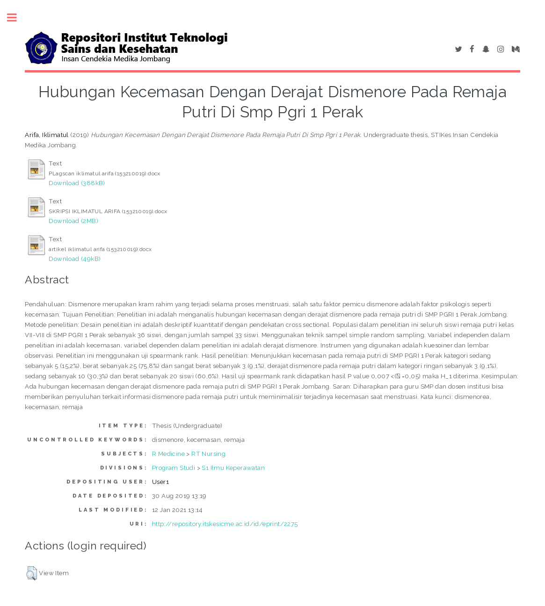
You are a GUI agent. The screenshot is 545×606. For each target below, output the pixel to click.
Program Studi (173, 467)
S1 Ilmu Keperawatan (233, 467)
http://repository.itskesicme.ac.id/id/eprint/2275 (225, 523)
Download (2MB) (73, 220)
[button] (31, 573)
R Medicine (168, 453)
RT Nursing (208, 453)
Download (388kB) (77, 183)
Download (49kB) (75, 258)
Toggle (17, 17)
